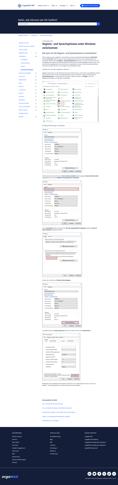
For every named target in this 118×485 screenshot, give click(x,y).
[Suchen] (98, 23)
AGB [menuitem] (13, 454)
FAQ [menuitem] (51, 442)
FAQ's (71, 5)
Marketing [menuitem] (22, 100)
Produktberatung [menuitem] (55, 436)
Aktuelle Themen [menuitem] (24, 43)
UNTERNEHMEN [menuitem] (17, 433)
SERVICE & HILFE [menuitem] (55, 433)
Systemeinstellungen (46, 35)
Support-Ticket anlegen (90, 5)
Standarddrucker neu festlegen (50, 420)
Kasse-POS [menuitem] (22, 76)
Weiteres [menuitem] (21, 116)
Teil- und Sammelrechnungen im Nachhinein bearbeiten (57, 408)
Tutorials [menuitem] (52, 445)
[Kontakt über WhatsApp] (114, 474)
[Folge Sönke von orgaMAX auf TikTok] (109, 474)
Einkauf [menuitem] (21, 93)
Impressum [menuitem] (15, 451)
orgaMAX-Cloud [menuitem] (23, 53)
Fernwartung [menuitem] (54, 454)
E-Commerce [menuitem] (22, 90)
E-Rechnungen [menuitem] (23, 49)
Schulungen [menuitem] (53, 448)
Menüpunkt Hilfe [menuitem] (24, 103)
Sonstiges (63, 5)
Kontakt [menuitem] (14, 462)
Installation (34, 35)
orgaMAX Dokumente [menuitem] (91, 448)
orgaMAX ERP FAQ (23, 35)
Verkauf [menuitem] (21, 86)
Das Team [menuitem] (15, 445)
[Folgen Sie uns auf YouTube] (94, 474)
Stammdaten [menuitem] (22, 80)
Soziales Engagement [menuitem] (18, 448)
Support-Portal (42, 5)
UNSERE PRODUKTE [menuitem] (90, 433)
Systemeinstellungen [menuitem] (27, 69)
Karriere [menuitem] (14, 439)
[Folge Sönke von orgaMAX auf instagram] (104, 474)
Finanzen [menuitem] (21, 96)
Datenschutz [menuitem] (16, 457)
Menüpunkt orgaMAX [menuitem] (25, 73)
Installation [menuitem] (22, 56)
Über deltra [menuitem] (15, 442)
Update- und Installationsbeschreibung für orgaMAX (56, 416)
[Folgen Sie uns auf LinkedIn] (89, 474)
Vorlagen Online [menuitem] (23, 113)
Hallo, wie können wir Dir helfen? (37, 20)
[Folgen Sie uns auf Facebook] (99, 474)
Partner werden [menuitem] (17, 436)
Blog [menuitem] (51, 439)
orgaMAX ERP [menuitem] (89, 436)
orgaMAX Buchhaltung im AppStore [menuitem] (95, 445)
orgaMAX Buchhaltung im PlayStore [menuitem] (95, 442)
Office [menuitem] (20, 83)
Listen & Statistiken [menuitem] (24, 106)
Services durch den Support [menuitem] (27, 46)
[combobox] (57, 23)
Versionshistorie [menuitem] (25, 63)
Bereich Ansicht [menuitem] (23, 110)
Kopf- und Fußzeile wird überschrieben (52, 404)
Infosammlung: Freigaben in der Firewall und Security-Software (59, 412)
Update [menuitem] (23, 66)
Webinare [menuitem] (53, 451)
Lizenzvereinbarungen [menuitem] (19, 459)
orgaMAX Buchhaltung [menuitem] (91, 439)
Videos (53, 5)
